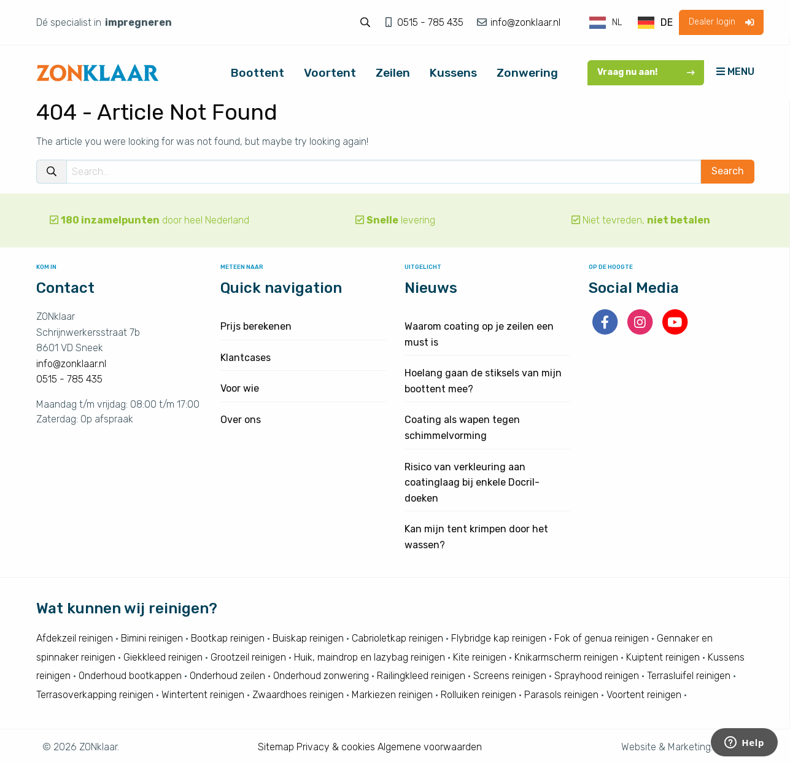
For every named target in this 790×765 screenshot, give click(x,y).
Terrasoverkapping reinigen (94, 695)
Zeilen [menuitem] (393, 73)
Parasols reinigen (561, 695)
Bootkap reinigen (228, 638)
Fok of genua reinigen (601, 638)
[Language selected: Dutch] (631, 23)
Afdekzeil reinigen (74, 638)
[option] (655, 23)
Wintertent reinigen (202, 695)
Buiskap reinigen (308, 638)
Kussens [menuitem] (453, 73)
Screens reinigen (509, 676)
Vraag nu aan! (646, 72)
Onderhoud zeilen (227, 676)
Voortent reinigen (643, 695)
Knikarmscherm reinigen (566, 657)
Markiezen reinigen (392, 695)
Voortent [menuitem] (330, 73)
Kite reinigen (479, 657)
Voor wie (239, 388)
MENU (735, 71)
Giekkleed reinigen (163, 657)
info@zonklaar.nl (524, 22)
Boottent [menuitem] (257, 73)
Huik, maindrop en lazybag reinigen (369, 657)
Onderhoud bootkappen (130, 676)
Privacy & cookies (335, 747)
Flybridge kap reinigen (498, 638)
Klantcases (245, 357)
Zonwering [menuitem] (527, 73)
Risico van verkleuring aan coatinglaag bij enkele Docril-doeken (472, 482)
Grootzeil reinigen (248, 657)
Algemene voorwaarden (430, 747)
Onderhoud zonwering (321, 676)
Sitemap (276, 747)
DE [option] (666, 22)
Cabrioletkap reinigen (397, 638)
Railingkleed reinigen (421, 676)
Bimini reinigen (152, 638)
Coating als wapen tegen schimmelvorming (462, 427)
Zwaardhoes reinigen (298, 695)
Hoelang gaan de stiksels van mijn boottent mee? (483, 381)
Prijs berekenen (256, 326)
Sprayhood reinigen (596, 676)
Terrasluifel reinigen (688, 676)
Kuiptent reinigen (663, 657)
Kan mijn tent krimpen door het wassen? (476, 537)
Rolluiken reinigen (478, 695)
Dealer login (721, 22)
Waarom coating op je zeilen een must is (479, 334)
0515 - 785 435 (431, 22)
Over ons (240, 419)
